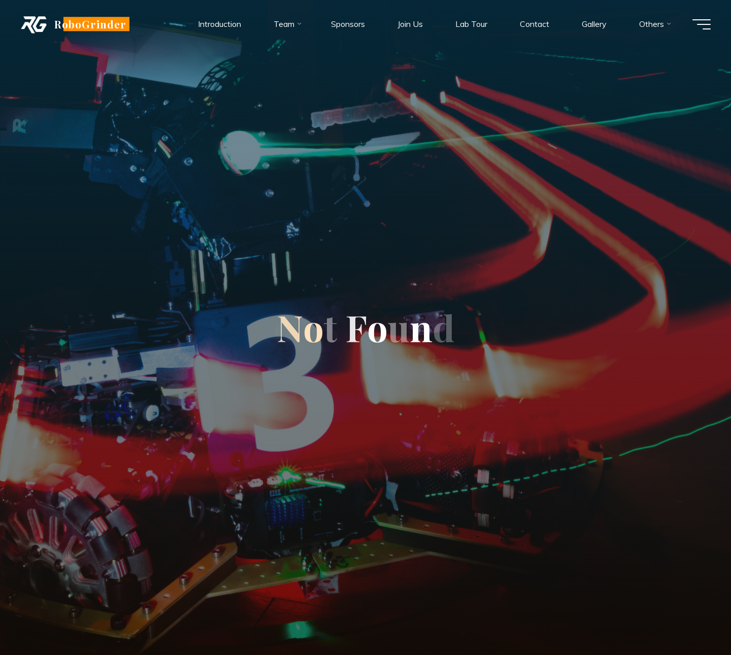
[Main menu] (701, 24)
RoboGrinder (90, 24)
